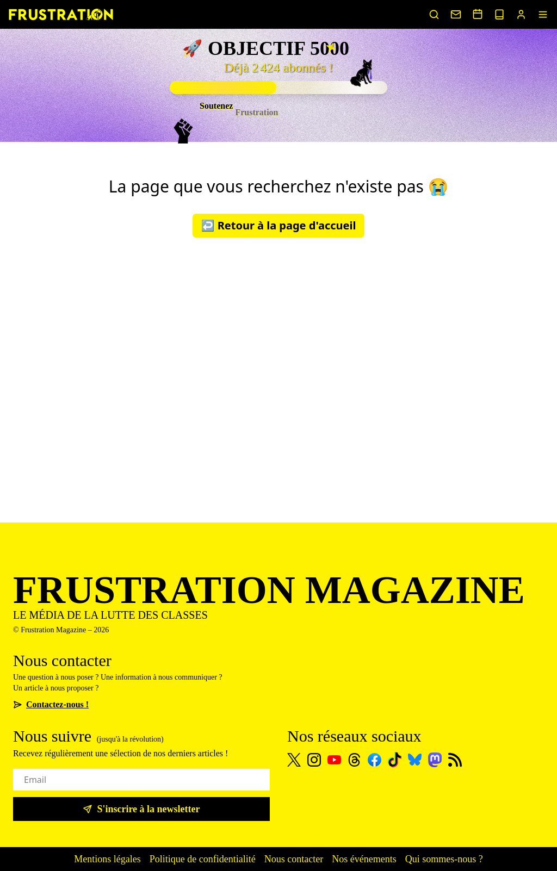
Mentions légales (107, 859)
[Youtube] (334, 760)
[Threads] (354, 760)
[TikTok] (394, 759)
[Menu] (542, 14)
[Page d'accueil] (61, 14)
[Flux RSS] (455, 760)
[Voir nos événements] (477, 14)
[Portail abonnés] (521, 14)
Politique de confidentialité (203, 859)
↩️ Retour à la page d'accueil (278, 225)
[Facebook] (374, 760)
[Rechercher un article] (434, 14)
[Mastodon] (435, 759)
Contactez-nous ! (51, 704)
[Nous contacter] (455, 14)
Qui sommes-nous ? (444, 859)
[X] (294, 760)
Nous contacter (293, 859)
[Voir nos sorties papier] (499, 14)
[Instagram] (314, 760)
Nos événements (364, 859)
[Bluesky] (415, 760)
